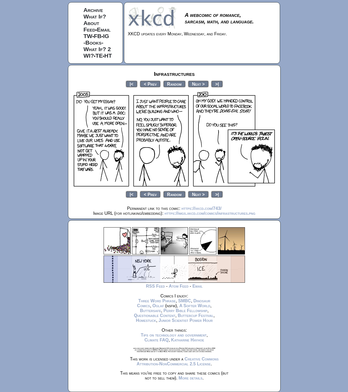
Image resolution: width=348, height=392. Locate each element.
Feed (89, 29)
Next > (198, 84)
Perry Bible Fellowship (185, 310)
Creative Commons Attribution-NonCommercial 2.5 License (177, 361)
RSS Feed (155, 286)
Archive (93, 10)
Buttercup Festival (195, 315)
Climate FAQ (156, 340)
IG (106, 36)
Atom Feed (179, 286)
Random (174, 84)
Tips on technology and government (174, 335)
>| (217, 84)
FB (97, 36)
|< (131, 84)
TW (87, 36)
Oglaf (158, 305)
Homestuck (146, 320)
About (91, 23)
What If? (94, 16)
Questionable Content (154, 315)
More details (191, 378)
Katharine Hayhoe (187, 340)
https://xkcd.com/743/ (202, 208)
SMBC (184, 300)
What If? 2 (97, 49)
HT (108, 55)
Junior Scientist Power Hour (186, 320)
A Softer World (194, 305)
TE (99, 55)
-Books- (93, 42)
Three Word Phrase (157, 300)
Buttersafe (150, 310)
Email (104, 29)
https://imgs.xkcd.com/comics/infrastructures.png (209, 213)
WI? (88, 55)
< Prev (150, 84)
